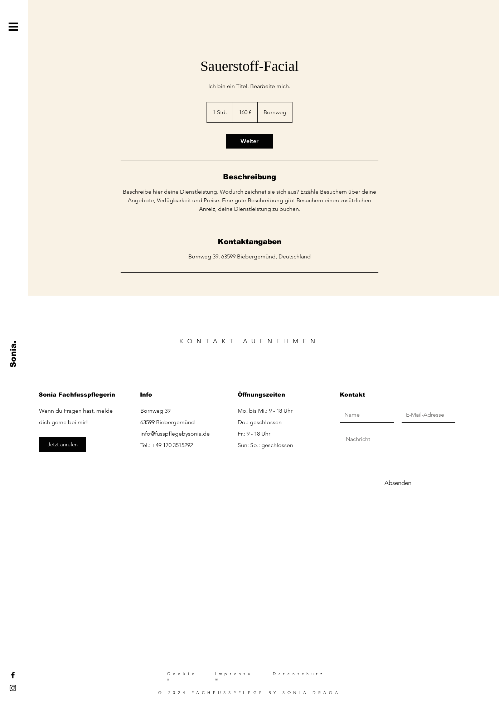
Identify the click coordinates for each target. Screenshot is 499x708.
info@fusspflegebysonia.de (175, 433)
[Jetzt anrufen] (62, 444)
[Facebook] (13, 675)
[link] (249, 141)
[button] (13, 27)
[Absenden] (397, 483)
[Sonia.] (13, 354)
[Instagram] (13, 688)
